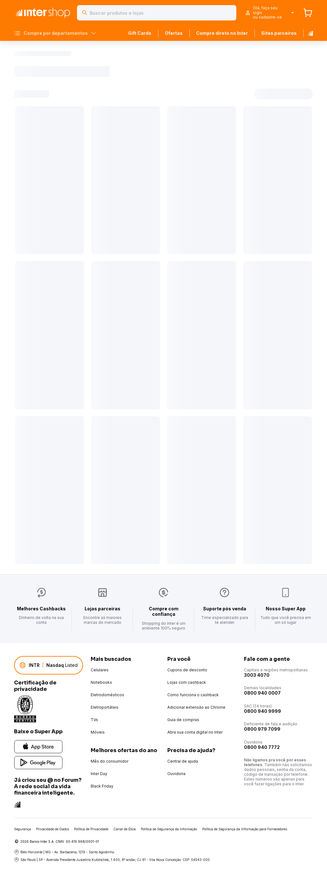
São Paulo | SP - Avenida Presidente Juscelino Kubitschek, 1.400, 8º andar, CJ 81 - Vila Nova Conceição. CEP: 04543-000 (112, 859)
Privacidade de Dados (52, 829)
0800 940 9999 (262, 711)
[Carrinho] (308, 13)
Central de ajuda (182, 761)
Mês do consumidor (109, 761)
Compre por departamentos (55, 33)
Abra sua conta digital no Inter (195, 732)
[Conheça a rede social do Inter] (17, 804)
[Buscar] (85, 12)
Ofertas (174, 33)
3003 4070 (257, 675)
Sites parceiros (279, 33)
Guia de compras (183, 719)
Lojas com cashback (186, 682)
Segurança (22, 829)
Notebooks (101, 682)
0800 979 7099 (262, 729)
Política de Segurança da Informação (169, 829)
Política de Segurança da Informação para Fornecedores (244, 829)
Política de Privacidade (91, 829)
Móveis (98, 732)
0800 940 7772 (262, 747)
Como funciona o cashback (193, 694)
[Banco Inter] (308, 33)
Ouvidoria (176, 773)
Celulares (100, 670)
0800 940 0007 (262, 693)
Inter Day (99, 773)
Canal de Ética (124, 829)
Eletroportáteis (104, 707)
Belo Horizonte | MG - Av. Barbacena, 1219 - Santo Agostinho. (64, 852)
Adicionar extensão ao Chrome (196, 707)
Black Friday (102, 786)
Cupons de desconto (187, 670)
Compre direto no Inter (222, 33)
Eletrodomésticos (107, 694)
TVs (94, 719)
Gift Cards (139, 33)
